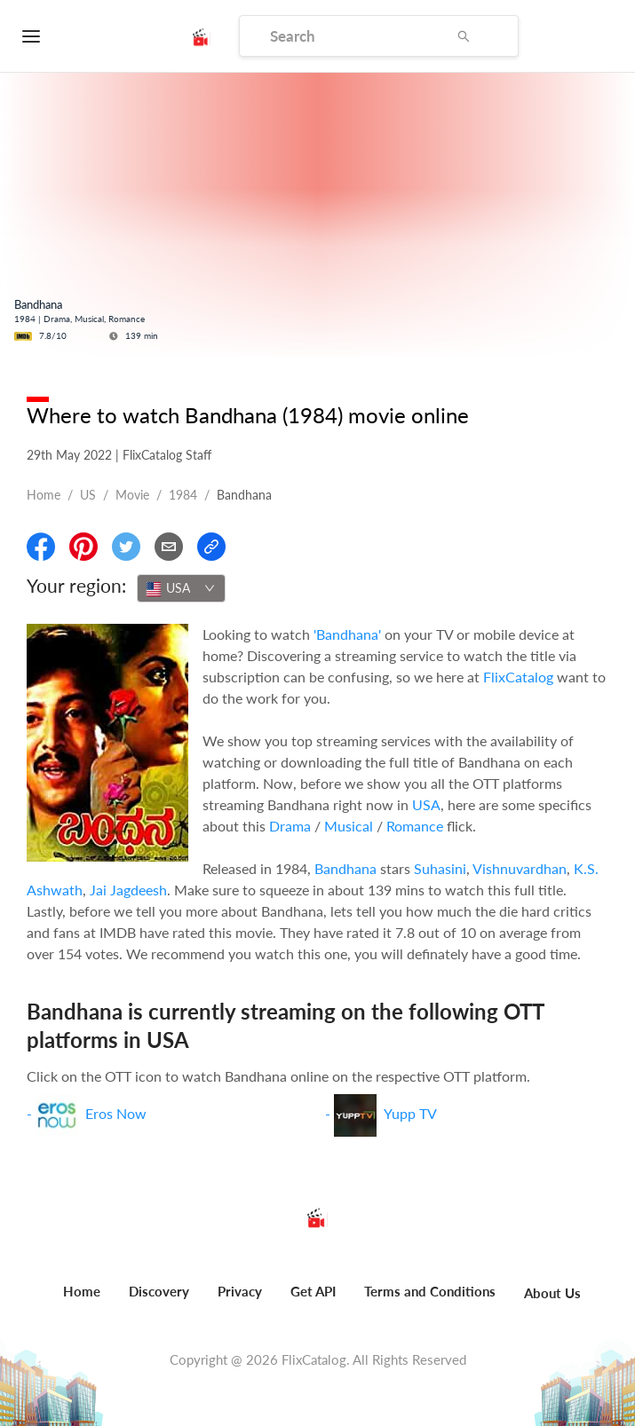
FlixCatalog (518, 676)
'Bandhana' (347, 634)
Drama (290, 825)
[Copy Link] (211, 546)
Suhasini (440, 868)
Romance (414, 825)
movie (132, 494)
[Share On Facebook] (41, 546)
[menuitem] (82, 1301)
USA (426, 804)
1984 (183, 494)
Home (43, 494)
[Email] (169, 546)
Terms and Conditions (430, 1291)
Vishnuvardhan (519, 868)
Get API (313, 1291)
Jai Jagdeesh (128, 889)
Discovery (159, 1291)
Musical (348, 825)
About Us (552, 1293)
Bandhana (345, 868)
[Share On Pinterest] (83, 546)
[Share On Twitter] (126, 546)
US (88, 494)
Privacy (240, 1291)
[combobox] (181, 588)
